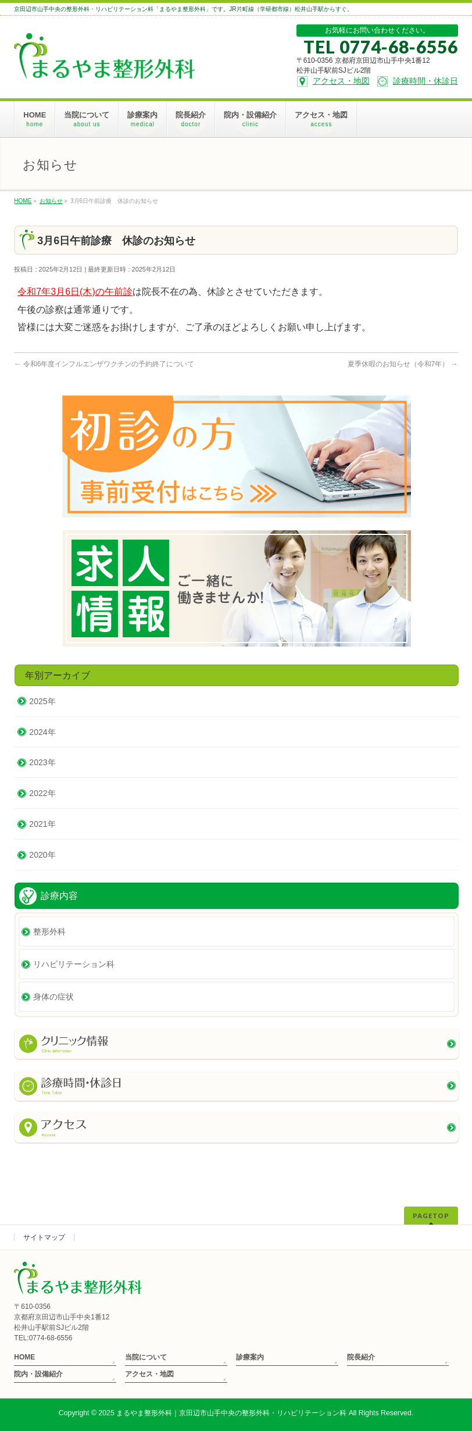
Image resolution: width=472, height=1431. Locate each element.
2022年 (42, 793)
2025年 (42, 701)
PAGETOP (431, 1215)
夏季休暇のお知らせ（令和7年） (403, 364)
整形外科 (49, 931)
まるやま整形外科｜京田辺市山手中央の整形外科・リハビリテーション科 (231, 1413)
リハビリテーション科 (74, 964)
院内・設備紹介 (38, 1374)
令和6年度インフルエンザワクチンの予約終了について (104, 364)
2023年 (42, 762)
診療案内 (250, 1357)
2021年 (42, 824)
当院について (146, 1357)
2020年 (42, 854)
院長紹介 (361, 1357)
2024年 (42, 732)
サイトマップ (44, 1237)
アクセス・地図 (149, 1374)
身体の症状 (53, 996)
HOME (24, 1357)
